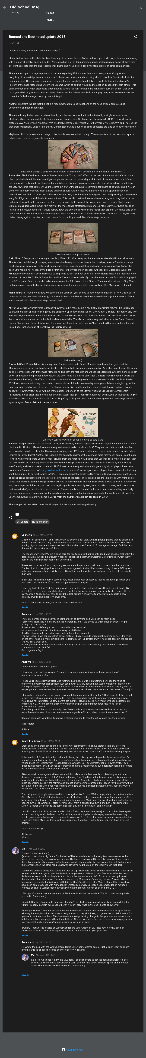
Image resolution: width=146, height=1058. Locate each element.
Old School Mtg (24, 7)
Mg (23, 859)
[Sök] (141, 8)
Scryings (121, 29)
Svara (25, 618)
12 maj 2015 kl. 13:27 (41, 624)
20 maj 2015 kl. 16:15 (41, 953)
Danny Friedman (31, 751)
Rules (60, 29)
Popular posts (41, 29)
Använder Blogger (73, 1049)
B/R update (22, 532)
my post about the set (54, 480)
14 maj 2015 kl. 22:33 (35, 859)
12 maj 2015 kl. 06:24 (42, 545)
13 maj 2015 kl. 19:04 (50, 751)
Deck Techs (77, 29)
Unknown (27, 545)
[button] (135, 47)
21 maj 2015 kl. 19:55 (45, 965)
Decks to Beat (100, 29)
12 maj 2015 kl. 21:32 (41, 672)
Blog (22, 29)
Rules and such (40, 532)
